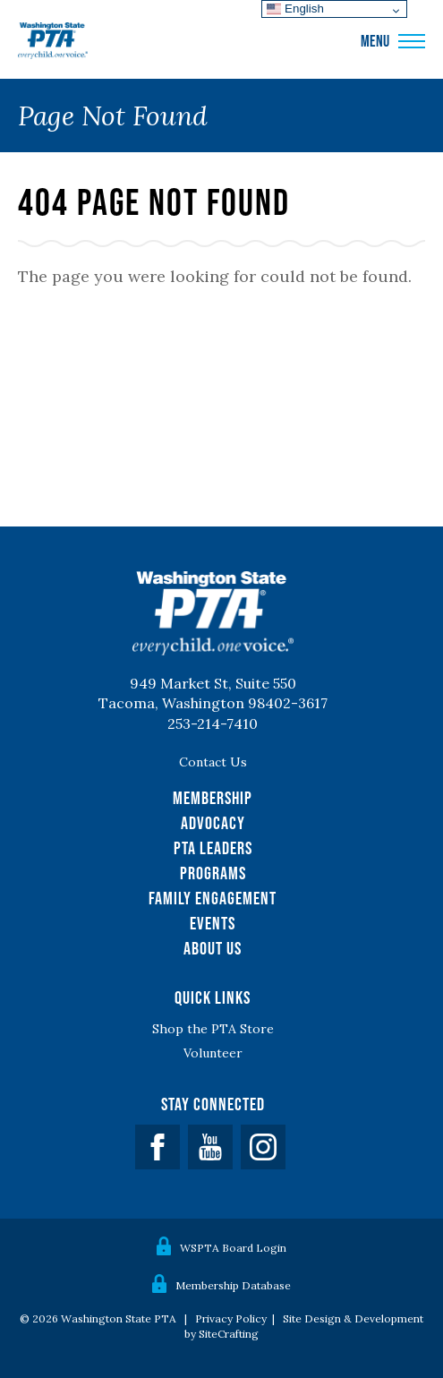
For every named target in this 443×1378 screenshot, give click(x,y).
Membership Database (233, 1285)
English (295, 8)
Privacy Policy (231, 1318)
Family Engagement (213, 898)
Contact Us (213, 762)
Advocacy (213, 823)
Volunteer (213, 1053)
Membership (212, 798)
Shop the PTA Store (213, 1029)
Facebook (157, 1147)
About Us (212, 948)
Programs (213, 873)
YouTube (210, 1147)
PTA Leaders (213, 848)
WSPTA (53, 41)
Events (212, 923)
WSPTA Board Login (233, 1247)
